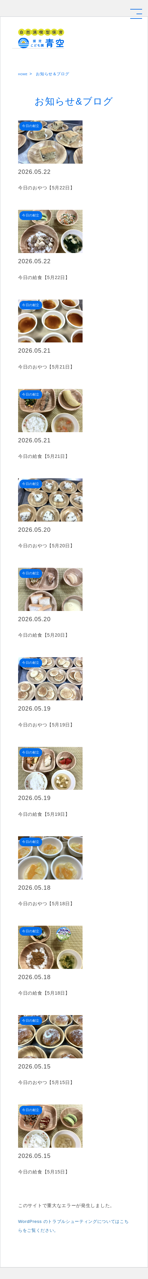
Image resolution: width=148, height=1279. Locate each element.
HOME (24, 74)
